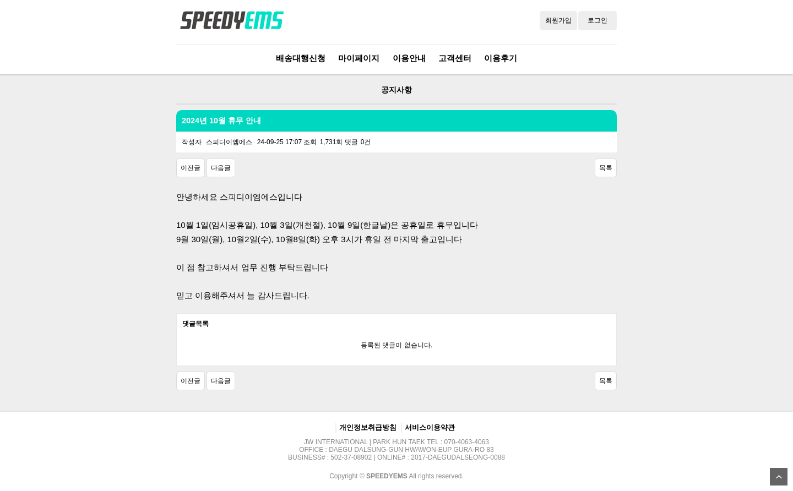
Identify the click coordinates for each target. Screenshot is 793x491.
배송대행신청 (300, 58)
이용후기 (500, 58)
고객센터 (454, 58)
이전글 (190, 168)
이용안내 (409, 58)
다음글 (221, 168)
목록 (605, 168)
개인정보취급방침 (368, 427)
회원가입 (558, 20)
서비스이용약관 (430, 427)
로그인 (597, 20)
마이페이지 (358, 58)
